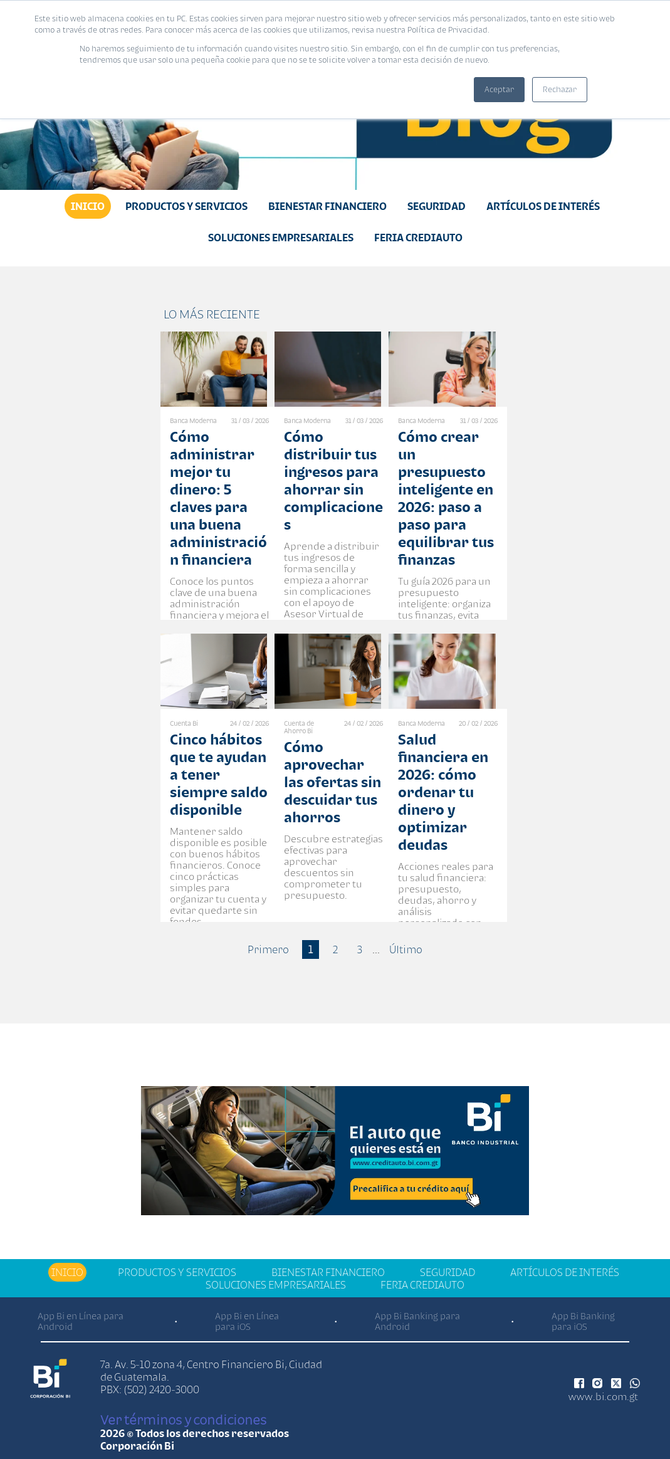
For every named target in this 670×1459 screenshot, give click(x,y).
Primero (268, 949)
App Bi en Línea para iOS (247, 1321)
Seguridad (436, 206)
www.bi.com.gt (603, 1396)
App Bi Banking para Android (417, 1321)
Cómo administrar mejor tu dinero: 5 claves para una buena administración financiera (218, 498)
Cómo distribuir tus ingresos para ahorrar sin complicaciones (333, 480)
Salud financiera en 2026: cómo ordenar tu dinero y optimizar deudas (443, 792)
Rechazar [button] (560, 89)
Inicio (88, 206)
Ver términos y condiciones (183, 1419)
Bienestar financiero (327, 206)
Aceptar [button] (499, 89)
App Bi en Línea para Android (80, 1321)
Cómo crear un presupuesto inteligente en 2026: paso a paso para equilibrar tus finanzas (446, 498)
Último (405, 949)
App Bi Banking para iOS (583, 1321)
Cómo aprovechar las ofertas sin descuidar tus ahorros (332, 781)
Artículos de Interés (543, 206)
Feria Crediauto (418, 237)
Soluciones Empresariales (280, 237)
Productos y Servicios (186, 206)
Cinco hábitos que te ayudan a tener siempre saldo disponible (219, 774)
